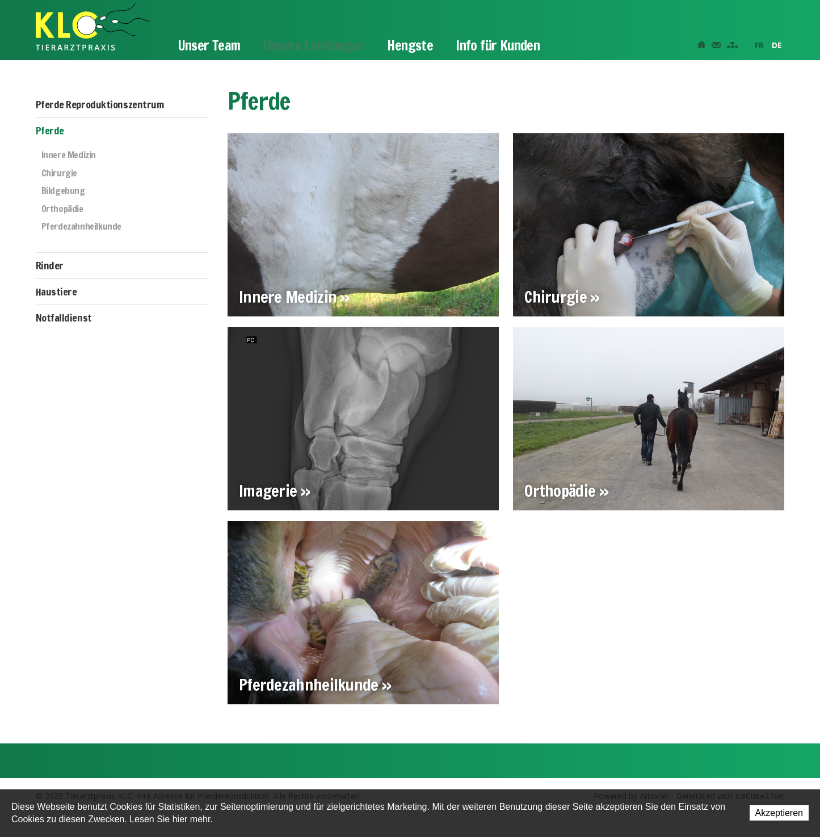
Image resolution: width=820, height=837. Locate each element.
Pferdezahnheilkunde (81, 227)
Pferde (50, 130)
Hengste (410, 45)
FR (759, 45)
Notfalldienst (64, 317)
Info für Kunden (498, 45)
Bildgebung (63, 191)
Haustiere (56, 291)
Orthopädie (62, 209)
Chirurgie (59, 173)
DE (777, 45)
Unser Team (209, 45)
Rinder (50, 265)
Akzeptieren (779, 813)
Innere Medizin (68, 155)
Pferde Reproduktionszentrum (100, 104)
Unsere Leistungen (314, 45)
